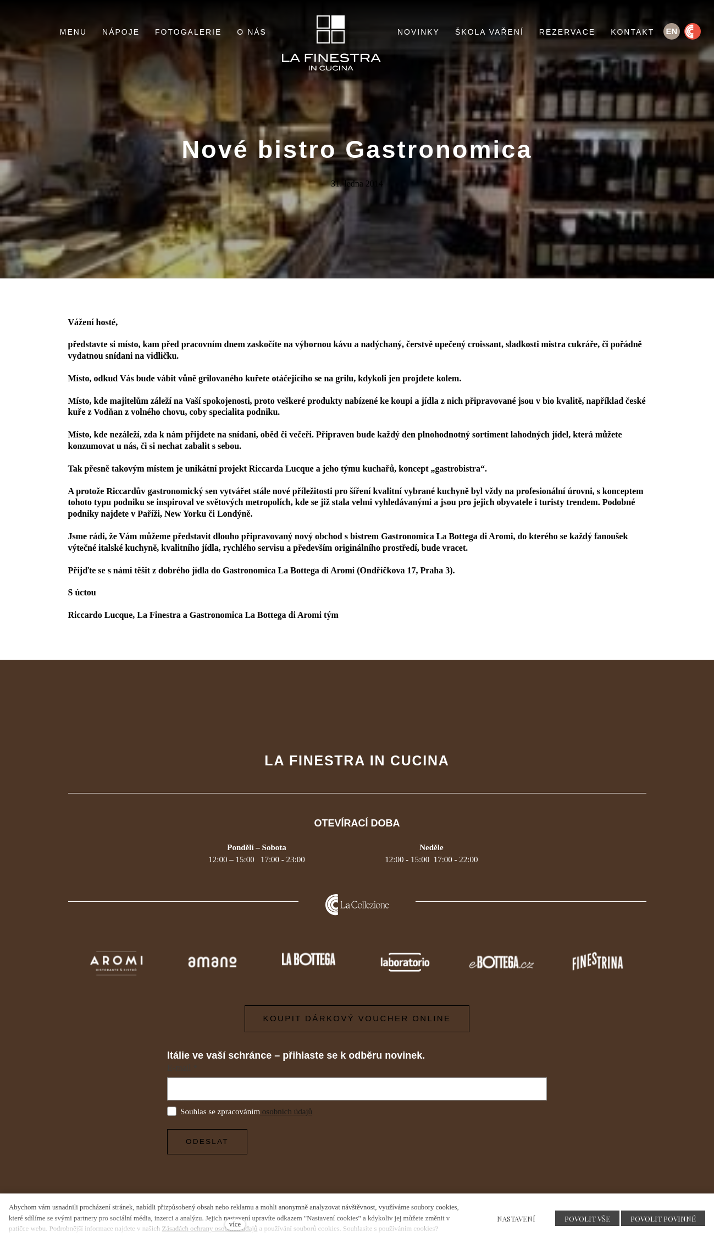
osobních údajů (286, 1111)
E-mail (182, 1067)
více (235, 1224)
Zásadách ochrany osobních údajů (210, 1229)
